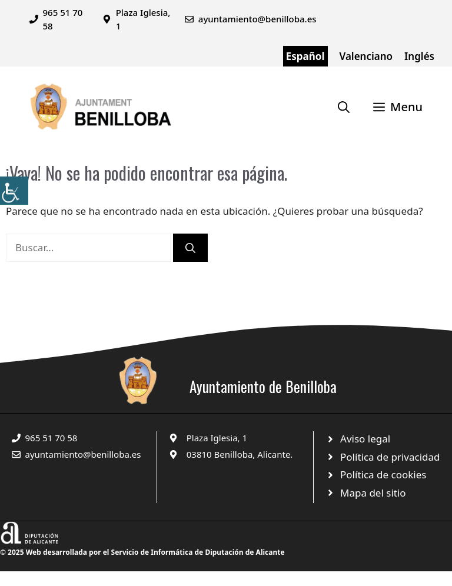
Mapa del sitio (373, 493)
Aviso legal (365, 438)
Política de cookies (383, 474)
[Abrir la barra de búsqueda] (343, 107)
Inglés (419, 56)
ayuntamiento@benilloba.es (257, 19)
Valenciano (366, 56)
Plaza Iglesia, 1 (217, 438)
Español (305, 56)
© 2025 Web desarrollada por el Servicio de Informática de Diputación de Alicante (142, 552)
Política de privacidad (390, 457)
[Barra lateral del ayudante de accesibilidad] (14, 191)
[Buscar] (190, 248)
